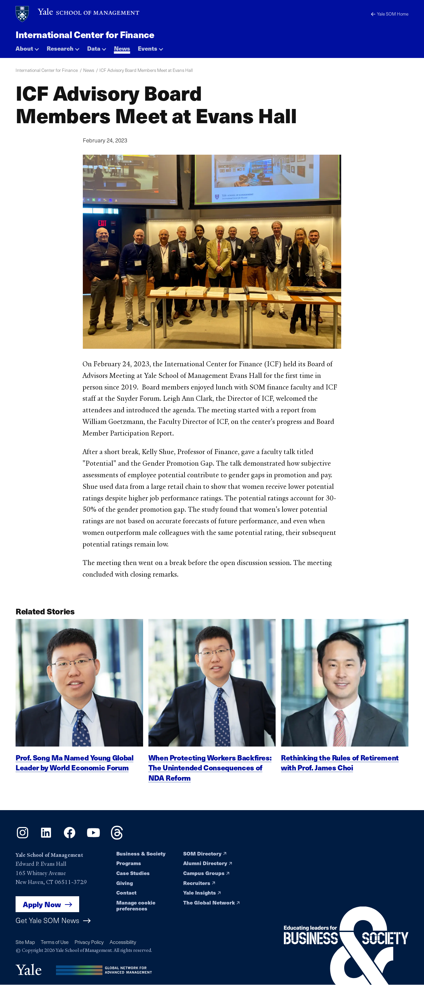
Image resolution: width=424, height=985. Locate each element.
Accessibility (123, 942)
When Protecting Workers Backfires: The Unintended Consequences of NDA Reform (210, 774)
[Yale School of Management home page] (78, 14)
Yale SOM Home (389, 14)
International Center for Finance (85, 34)
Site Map (25, 942)
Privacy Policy (89, 942)
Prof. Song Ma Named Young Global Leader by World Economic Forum (74, 768)
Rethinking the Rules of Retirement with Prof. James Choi (340, 768)
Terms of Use (55, 942)
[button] (27, 46)
